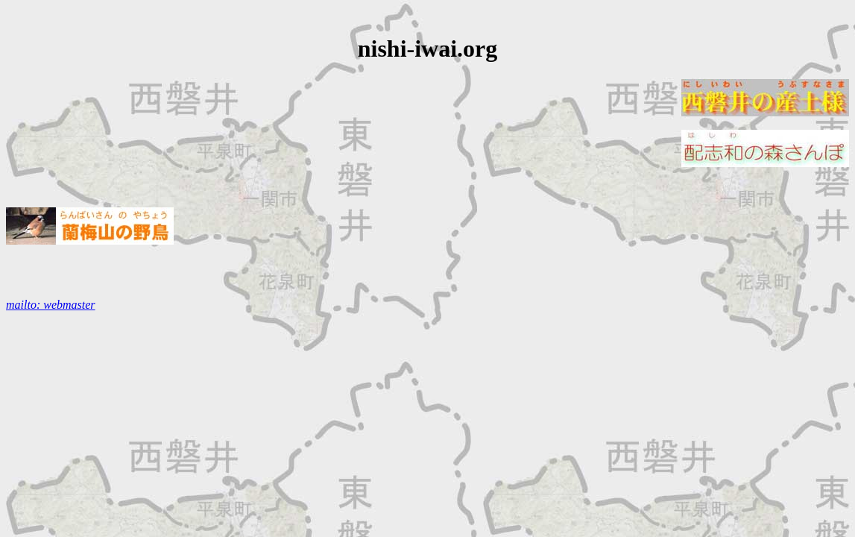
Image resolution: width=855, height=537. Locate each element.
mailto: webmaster (50, 304)
